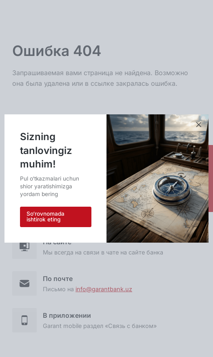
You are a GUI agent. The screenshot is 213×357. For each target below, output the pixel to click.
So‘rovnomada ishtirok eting (45, 216)
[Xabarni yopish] (198, 125)
